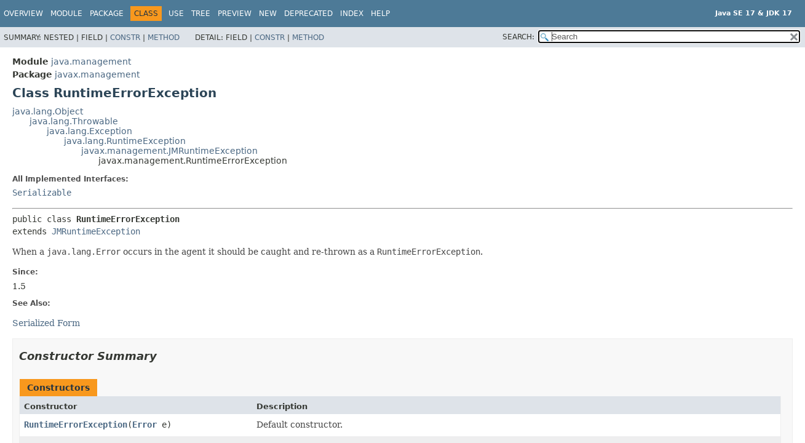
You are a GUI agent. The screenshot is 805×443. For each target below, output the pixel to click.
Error (144, 424)
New (268, 13)
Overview (23, 13)
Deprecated (308, 13)
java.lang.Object (47, 111)
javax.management (97, 74)
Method (164, 37)
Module (66, 13)
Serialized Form (46, 323)
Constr (125, 37)
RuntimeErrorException (75, 424)
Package (107, 13)
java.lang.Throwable (74, 121)
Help (380, 13)
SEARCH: (518, 37)
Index (351, 13)
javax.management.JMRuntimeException (169, 151)
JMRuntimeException (96, 231)
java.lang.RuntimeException (125, 141)
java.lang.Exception (89, 131)
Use (176, 13)
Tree (200, 13)
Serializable (41, 193)
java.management (91, 61)
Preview (235, 13)
